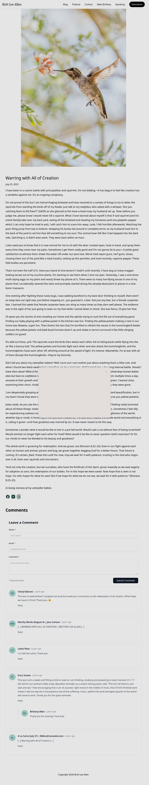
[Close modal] (106, 371)
